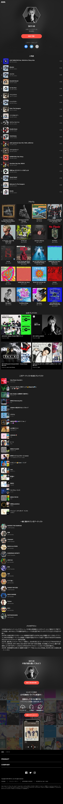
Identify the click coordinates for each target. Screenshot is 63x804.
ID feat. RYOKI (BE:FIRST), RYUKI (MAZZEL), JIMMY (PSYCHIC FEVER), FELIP (23, 263)
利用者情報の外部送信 (27, 781)
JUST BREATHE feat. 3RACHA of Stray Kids (54, 304)
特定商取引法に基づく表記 (42, 781)
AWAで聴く (31, 36)
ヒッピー (8, 282)
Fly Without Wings (23, 303)
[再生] (5, 61)
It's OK (8, 261)
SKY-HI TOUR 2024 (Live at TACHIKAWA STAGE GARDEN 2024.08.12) (39, 263)
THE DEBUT (8, 303)
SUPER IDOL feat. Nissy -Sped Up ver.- (55, 262)
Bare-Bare (39, 303)
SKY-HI (8, 752)
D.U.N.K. (55, 282)
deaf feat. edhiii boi (39, 240)
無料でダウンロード (31, 715)
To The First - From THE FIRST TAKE (8, 241)
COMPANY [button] (5, 765)
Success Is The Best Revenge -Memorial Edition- (8, 220)
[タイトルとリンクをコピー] (37, 46)
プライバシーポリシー (14, 781)
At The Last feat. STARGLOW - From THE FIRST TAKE (55, 220)
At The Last (24, 240)
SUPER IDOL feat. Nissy (24, 282)
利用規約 (3, 781)
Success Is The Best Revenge (24, 220)
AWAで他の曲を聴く (31, 682)
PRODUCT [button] (5, 759)
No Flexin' (54, 240)
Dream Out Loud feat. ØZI (39, 282)
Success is (39, 219)
